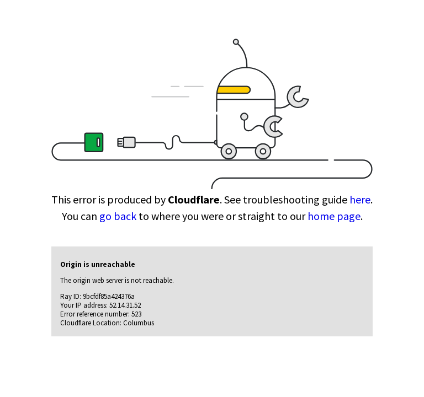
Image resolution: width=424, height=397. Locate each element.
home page (334, 216)
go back (117, 216)
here (359, 199)
